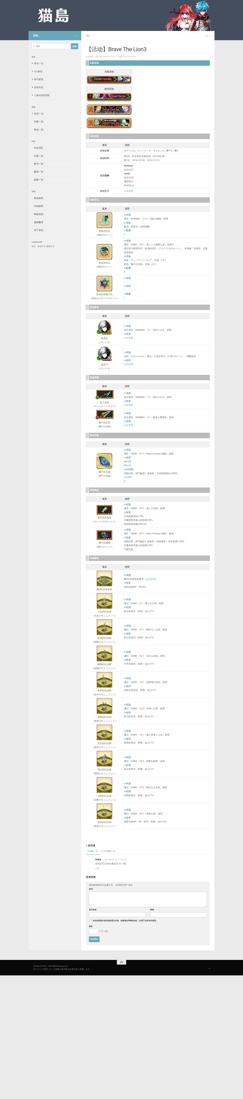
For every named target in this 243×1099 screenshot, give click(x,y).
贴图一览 (37, 179)
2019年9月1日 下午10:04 (116, 859)
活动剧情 (37, 206)
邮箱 (152, 909)
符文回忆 (37, 148)
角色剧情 (37, 198)
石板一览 (37, 121)
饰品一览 (37, 129)
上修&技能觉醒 (42, 95)
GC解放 (38, 71)
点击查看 (128, 191)
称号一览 (37, 163)
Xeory (91, 56)
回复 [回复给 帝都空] (97, 868)
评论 (93, 851)
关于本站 (37, 230)
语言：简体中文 (39, 246)
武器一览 (38, 113)
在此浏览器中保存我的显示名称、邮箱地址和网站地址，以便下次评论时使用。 (125, 920)
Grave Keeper (138, 356)
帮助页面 (37, 214)
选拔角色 (38, 87)
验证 (91, 926)
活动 (88, 35)
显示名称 (92, 909)
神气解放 (38, 79)
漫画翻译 (37, 222)
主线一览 (37, 156)
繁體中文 (50, 246)
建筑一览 (37, 171)
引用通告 (110, 851)
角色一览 (38, 63)
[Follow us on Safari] (76, 36)
